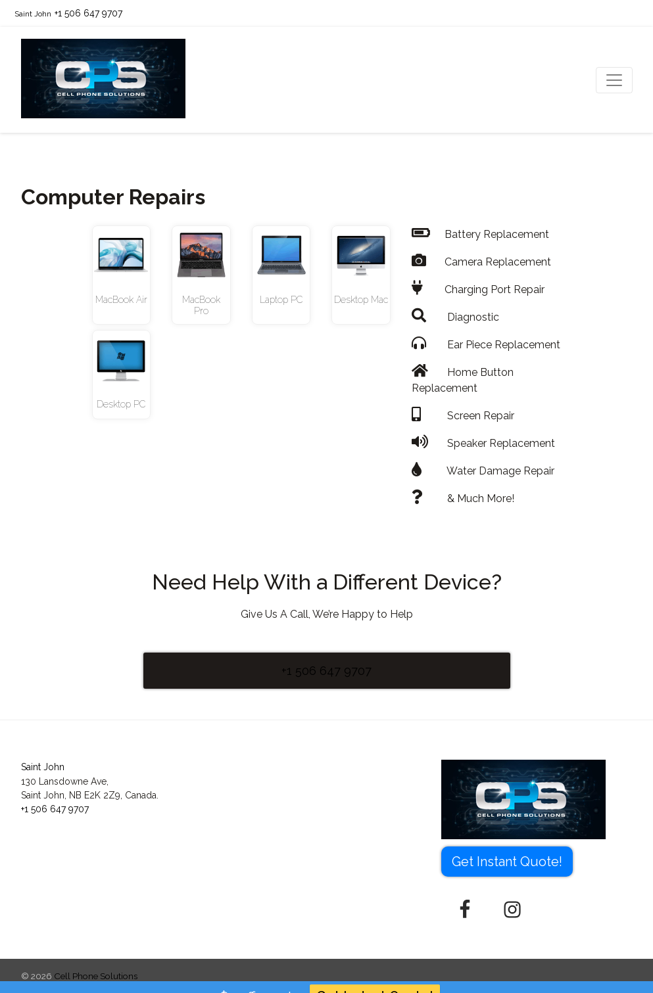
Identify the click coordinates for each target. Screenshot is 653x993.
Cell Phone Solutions (95, 976)
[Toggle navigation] (614, 80)
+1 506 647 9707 (88, 13)
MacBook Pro (201, 305)
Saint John (32, 13)
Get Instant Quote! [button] (507, 861)
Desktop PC (121, 404)
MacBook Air (121, 299)
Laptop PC (281, 299)
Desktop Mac (361, 299)
